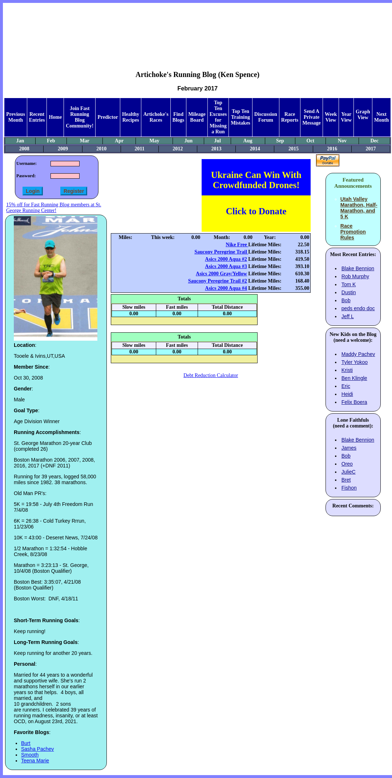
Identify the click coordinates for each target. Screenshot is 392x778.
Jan (20, 140)
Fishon (349, 488)
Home (55, 117)
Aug (247, 140)
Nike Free (237, 244)
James (349, 448)
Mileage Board (196, 117)
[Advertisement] (197, 31)
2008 (24, 148)
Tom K (349, 284)
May (154, 140)
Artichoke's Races (155, 117)
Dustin (349, 292)
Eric (346, 386)
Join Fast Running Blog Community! (79, 117)
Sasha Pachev (37, 749)
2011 (140, 148)
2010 (101, 148)
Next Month (381, 117)
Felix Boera (354, 402)
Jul (217, 140)
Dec (374, 140)
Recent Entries (37, 117)
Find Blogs (179, 117)
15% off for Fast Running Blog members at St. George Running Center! (53, 207)
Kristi (347, 370)
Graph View (363, 114)
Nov (342, 140)
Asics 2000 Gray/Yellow (221, 273)
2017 (371, 148)
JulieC (349, 472)
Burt (26, 743)
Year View (346, 117)
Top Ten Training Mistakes (240, 117)
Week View (331, 117)
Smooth (30, 755)
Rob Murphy (355, 276)
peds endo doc (358, 308)
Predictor (107, 117)
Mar (84, 140)
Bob (346, 300)
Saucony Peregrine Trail (221, 252)
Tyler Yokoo (355, 362)
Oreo (347, 464)
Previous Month (15, 117)
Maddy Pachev (358, 354)
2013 (216, 148)
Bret (346, 480)
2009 (63, 148)
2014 (255, 148)
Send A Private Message (311, 117)
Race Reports (289, 117)
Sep (280, 140)
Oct (311, 140)
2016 (332, 148)
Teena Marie (35, 760)
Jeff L (348, 316)
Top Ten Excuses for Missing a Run (218, 117)
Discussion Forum (265, 117)
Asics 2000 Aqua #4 (226, 288)
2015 (293, 148)
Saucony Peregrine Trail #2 (217, 281)
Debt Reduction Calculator (210, 375)
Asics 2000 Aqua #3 (226, 266)
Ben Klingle (354, 378)
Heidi (347, 394)
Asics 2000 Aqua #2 (226, 259)
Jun (189, 140)
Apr (119, 140)
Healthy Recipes (130, 117)
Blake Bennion (358, 268)
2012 (178, 148)
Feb (51, 140)
